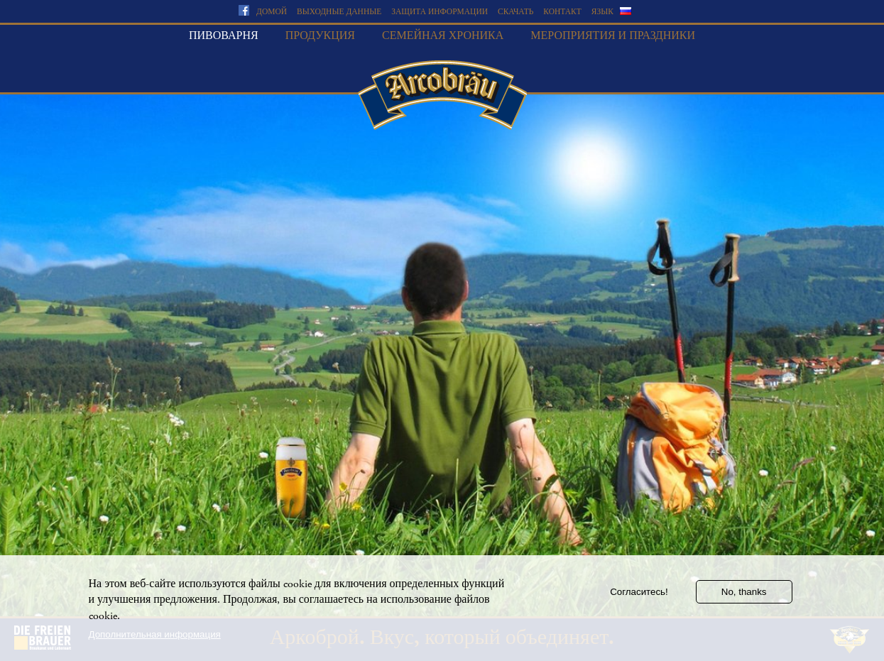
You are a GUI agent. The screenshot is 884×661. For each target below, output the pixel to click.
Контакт (562, 11)
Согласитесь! (639, 598)
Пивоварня (223, 35)
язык (602, 11)
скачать (515, 11)
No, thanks (744, 598)
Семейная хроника (442, 35)
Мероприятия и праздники (612, 35)
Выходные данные (339, 11)
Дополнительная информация (155, 640)
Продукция (320, 35)
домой (271, 11)
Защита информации (439, 11)
